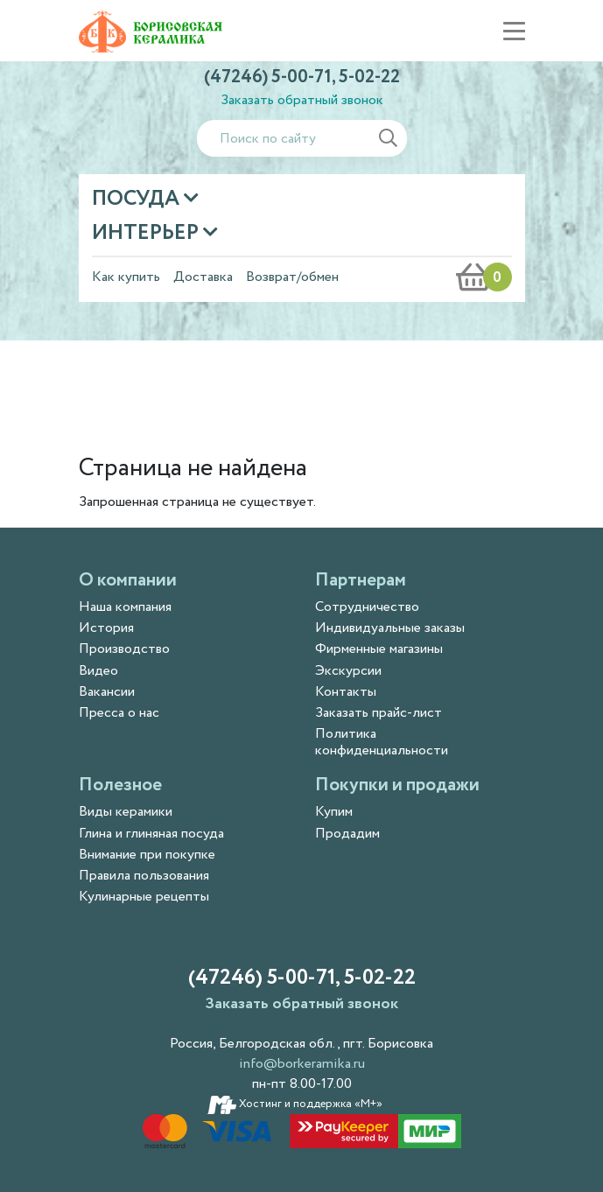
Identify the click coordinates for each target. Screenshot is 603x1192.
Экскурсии (348, 671)
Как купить (126, 277)
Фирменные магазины (379, 649)
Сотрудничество (367, 607)
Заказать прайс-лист (378, 713)
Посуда (138, 199)
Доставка (203, 277)
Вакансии (107, 692)
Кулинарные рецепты (144, 897)
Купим (334, 812)
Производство (124, 649)
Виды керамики (125, 812)
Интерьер (147, 233)
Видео (98, 671)
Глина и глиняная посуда (151, 834)
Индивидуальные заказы (390, 628)
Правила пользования (144, 876)
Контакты (345, 692)
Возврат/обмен (292, 277)
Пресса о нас (119, 713)
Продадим (347, 834)
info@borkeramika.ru (302, 1064)
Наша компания (125, 607)
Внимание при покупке (147, 855)
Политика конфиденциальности (381, 742)
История (106, 628)
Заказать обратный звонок (302, 100)
